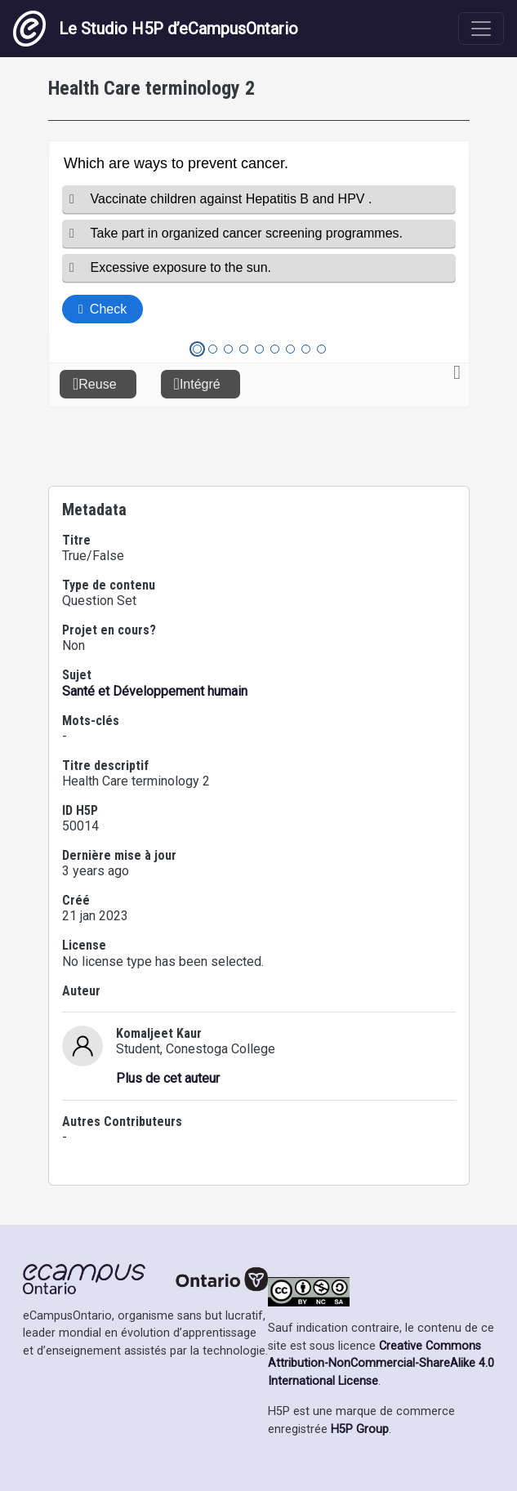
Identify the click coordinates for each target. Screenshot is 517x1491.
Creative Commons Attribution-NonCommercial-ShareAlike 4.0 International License (381, 1363)
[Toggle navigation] (481, 28)
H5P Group (360, 1429)
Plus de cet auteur (168, 1078)
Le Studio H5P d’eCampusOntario (155, 29)
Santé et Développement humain (154, 691)
